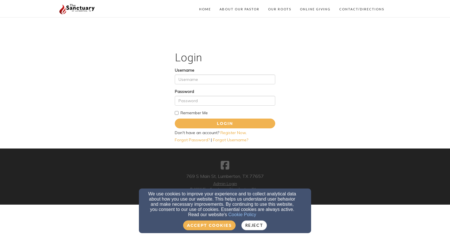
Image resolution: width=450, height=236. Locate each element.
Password (184, 91)
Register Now (233, 132)
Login (225, 123)
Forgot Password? (192, 139)
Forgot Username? (230, 139)
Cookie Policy (242, 214)
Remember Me (191, 112)
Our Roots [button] (279, 9)
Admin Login (225, 183)
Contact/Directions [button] (361, 9)
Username (184, 70)
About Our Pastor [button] (239, 9)
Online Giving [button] (315, 9)
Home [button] (205, 9)
